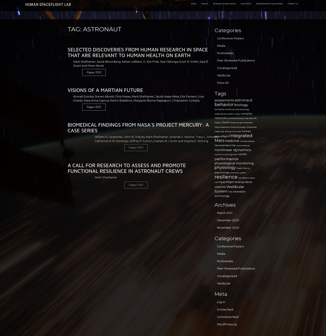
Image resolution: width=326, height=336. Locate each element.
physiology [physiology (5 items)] (225, 167)
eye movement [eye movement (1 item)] (246, 123)
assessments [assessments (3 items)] (224, 100)
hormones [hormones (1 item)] (236, 131)
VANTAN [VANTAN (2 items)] (220, 187)
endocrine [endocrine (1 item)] (234, 123)
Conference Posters (230, 38)
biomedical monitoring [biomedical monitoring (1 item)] (224, 109)
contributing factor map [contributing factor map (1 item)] (238, 118)
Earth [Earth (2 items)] (226, 122)
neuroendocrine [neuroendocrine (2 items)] (225, 145)
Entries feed (225, 309)
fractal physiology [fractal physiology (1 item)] (238, 127)
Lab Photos (245, 4)
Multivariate (225, 53)
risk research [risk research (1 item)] (243, 178)
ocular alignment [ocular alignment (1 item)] (230, 154)
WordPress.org (227, 324)
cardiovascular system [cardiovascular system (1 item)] (224, 114)
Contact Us (293, 4)
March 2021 (224, 213)
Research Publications (224, 4)
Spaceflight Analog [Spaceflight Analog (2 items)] (231, 182)
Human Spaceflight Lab (48, 4)
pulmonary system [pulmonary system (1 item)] (238, 173)
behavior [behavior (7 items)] (224, 104)
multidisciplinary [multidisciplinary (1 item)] (247, 141)
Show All (223, 82)
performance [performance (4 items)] (226, 159)
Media (221, 45)
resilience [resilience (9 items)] (226, 177)
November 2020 (228, 227)
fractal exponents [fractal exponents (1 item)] (222, 127)
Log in (221, 302)
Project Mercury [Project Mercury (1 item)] (243, 168)
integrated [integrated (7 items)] (240, 135)
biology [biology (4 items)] (241, 105)
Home (193, 4)
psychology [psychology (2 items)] (222, 172)
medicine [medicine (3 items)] (232, 141)
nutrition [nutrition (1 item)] (218, 154)
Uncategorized (227, 68)
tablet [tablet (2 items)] (248, 182)
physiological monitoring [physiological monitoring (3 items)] (234, 163)
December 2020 (228, 220)
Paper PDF (185, 72)
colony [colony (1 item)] (237, 114)
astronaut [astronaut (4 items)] (243, 100)
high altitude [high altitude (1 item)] (226, 131)
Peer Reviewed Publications (236, 60)
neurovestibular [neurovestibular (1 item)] (243, 146)
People (204, 4)
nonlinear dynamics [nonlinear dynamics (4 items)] (233, 150)
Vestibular (224, 75)
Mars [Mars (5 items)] (219, 140)
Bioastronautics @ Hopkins (269, 4)
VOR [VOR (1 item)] (230, 192)
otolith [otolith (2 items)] (242, 154)
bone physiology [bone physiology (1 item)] (242, 109)
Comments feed (228, 317)
